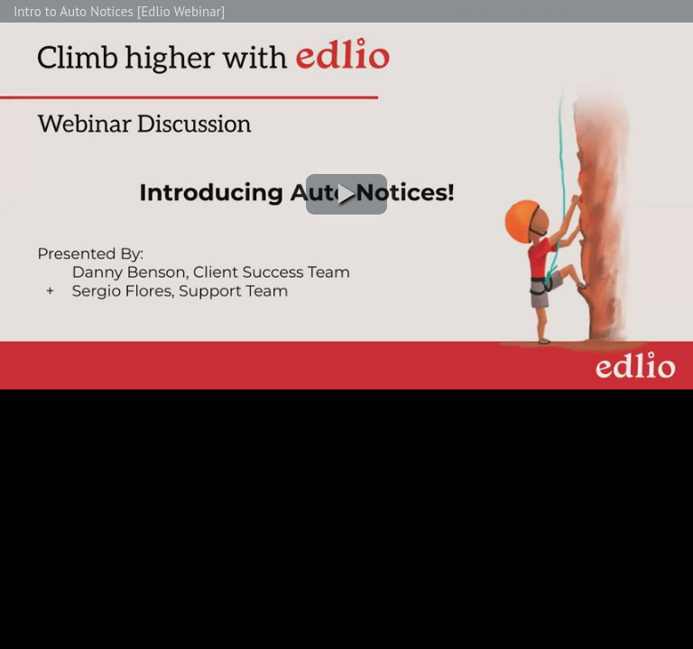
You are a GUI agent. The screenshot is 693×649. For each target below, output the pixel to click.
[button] (346, 194)
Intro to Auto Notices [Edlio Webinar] (119, 11)
